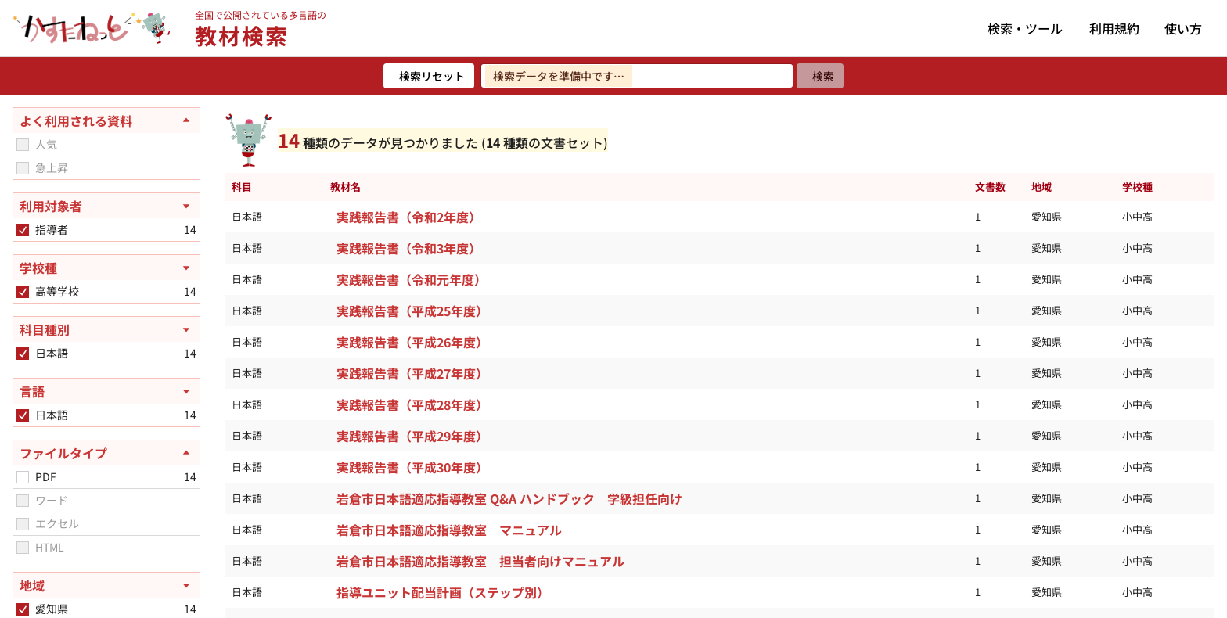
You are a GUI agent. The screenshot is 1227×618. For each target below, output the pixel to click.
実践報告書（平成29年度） (412, 435)
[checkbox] (22, 144)
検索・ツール (1025, 28)
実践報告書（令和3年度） (408, 248)
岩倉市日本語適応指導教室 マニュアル (449, 529)
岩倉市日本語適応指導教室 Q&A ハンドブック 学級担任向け (509, 498)
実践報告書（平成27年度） (412, 373)
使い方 (1183, 28)
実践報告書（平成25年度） (412, 310)
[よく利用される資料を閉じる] (106, 120)
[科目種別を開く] (106, 329)
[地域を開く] (106, 585)
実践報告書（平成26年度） (412, 341)
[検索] (820, 75)
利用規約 (1114, 28)
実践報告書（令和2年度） (408, 216)
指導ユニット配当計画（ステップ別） (442, 592)
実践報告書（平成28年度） (412, 404)
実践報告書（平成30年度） (412, 467)
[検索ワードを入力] (637, 76)
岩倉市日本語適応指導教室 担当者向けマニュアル (480, 561)
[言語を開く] (106, 391)
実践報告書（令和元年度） (411, 279)
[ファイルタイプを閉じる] (106, 452)
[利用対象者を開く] (106, 205)
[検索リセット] (428, 75)
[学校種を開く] (106, 267)
